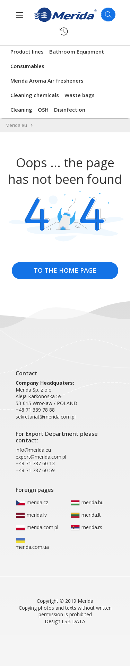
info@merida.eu (33, 450)
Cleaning (21, 109)
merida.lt (85, 515)
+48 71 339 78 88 (35, 409)
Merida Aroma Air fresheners (47, 80)
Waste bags (79, 95)
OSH (43, 109)
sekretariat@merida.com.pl (46, 416)
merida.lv (31, 515)
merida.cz (32, 502)
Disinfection (69, 109)
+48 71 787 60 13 (35, 463)
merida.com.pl (37, 527)
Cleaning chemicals (34, 95)
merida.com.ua (32, 543)
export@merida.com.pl (41, 456)
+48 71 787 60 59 (35, 470)
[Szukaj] (108, 14)
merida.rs (86, 527)
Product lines (27, 51)
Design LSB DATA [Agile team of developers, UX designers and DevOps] (65, 621)
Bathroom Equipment (76, 51)
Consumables (27, 66)
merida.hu (87, 502)
